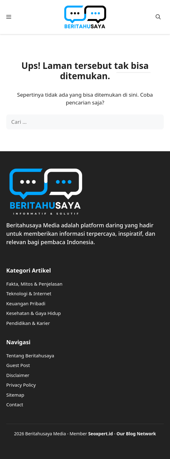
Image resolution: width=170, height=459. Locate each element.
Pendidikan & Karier (28, 323)
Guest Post (18, 365)
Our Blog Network (136, 434)
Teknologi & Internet (28, 293)
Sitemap (15, 395)
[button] (158, 17)
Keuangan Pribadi (25, 303)
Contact (14, 404)
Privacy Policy (21, 385)
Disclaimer (17, 375)
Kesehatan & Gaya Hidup (33, 313)
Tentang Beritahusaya (30, 355)
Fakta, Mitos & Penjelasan (34, 284)
